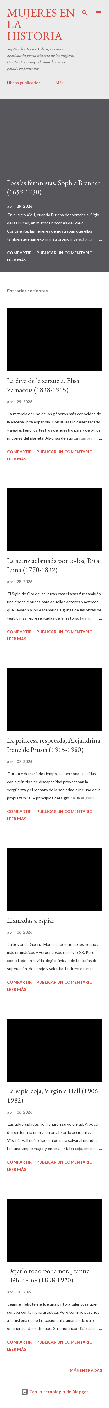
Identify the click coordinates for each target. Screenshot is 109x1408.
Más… (61, 82)
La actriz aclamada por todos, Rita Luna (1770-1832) (53, 565)
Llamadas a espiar (30, 920)
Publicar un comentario (65, 252)
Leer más (16, 259)
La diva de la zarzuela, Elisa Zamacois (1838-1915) (43, 385)
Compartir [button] (19, 252)
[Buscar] (84, 10)
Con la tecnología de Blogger (54, 1391)
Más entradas (86, 1370)
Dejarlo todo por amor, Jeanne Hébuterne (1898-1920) (48, 1275)
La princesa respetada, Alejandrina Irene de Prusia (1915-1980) (53, 745)
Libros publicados (24, 82)
